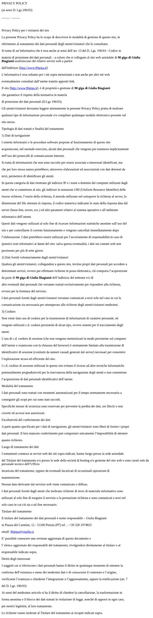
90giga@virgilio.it (22, 531)
